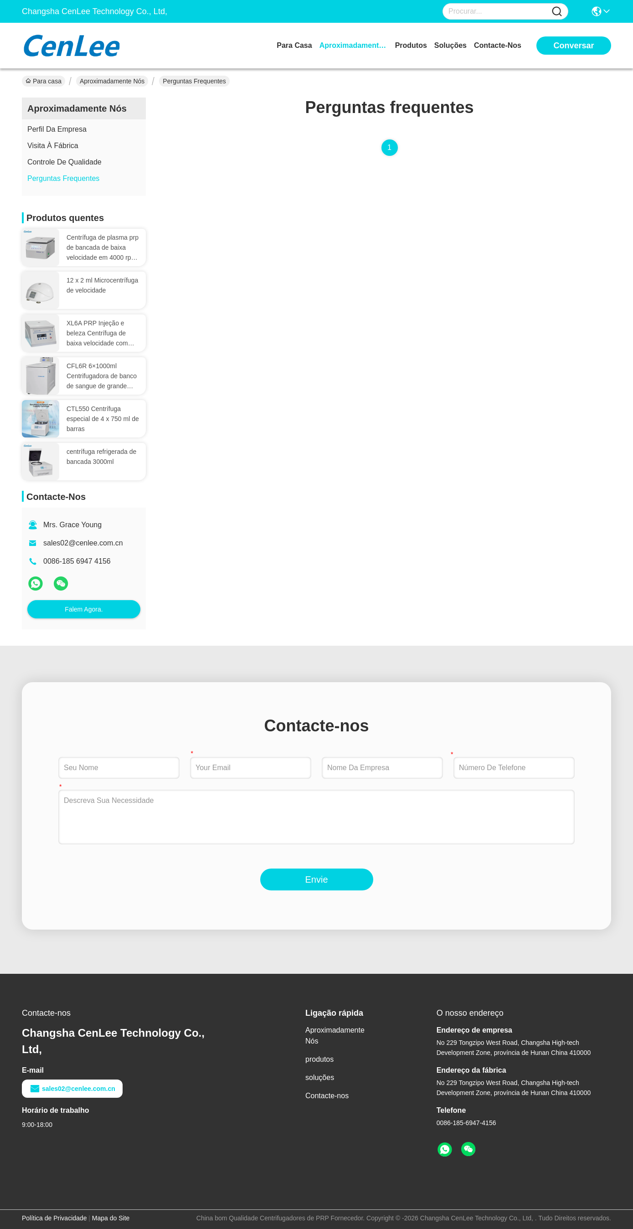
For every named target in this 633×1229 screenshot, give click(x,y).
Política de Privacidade (54, 1218)
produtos (411, 45)
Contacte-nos (497, 45)
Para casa (294, 45)
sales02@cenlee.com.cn (83, 543)
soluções (450, 45)
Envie (316, 879)
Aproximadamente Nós (353, 45)
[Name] (556, 11)
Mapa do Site (111, 1218)
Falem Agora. (84, 609)
